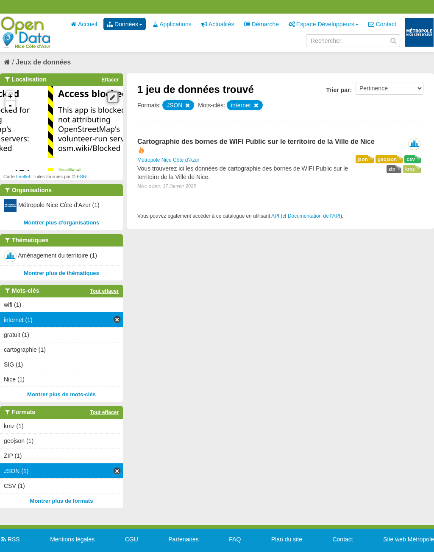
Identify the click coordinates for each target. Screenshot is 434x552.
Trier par (338, 90)
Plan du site (286, 539)
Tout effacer (104, 291)
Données (124, 24)
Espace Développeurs (324, 24)
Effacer (110, 80)
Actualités (217, 24)
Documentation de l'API (314, 216)
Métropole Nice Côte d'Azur (168, 160)
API (275, 216)
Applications (172, 24)
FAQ (235, 539)
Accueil (84, 24)
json (363, 159)
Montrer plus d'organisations (62, 222)
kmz (410, 169)
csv (410, 159)
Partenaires (183, 539)
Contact (382, 24)
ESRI (82, 176)
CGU (131, 539)
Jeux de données (43, 62)
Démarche (261, 24)
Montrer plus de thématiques (61, 273)
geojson (387, 159)
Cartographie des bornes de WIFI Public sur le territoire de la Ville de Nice (256, 141)
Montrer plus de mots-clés (61, 394)
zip (392, 169)
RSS (10, 539)
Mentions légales (72, 539)
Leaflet (23, 176)
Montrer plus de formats (61, 501)
